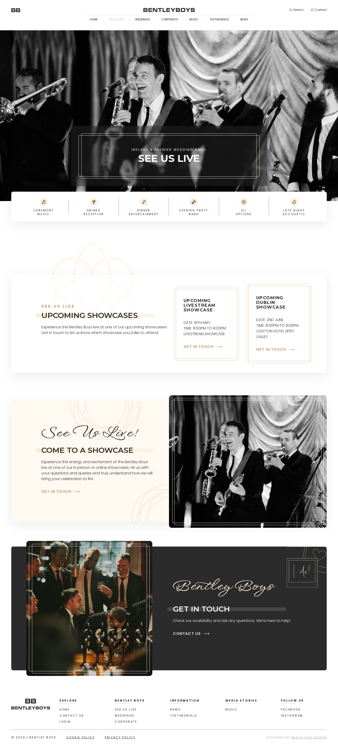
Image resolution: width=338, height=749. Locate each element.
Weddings (142, 19)
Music (193, 19)
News (244, 19)
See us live (116, 19)
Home (94, 19)
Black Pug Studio (309, 737)
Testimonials (219, 19)
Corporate (169, 19)
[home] (15, 10)
